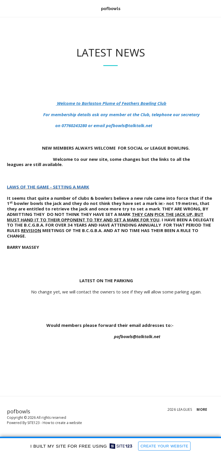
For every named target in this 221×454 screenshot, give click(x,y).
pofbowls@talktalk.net (129, 125)
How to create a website (62, 422)
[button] (6, 8)
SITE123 (33, 422)
